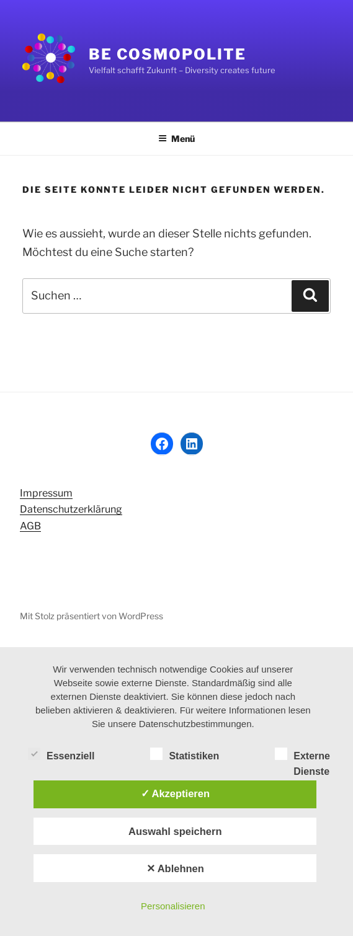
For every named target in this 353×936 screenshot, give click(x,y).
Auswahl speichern (174, 831)
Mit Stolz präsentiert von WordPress (91, 616)
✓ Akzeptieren (175, 793)
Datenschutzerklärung (71, 509)
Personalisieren (173, 906)
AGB (30, 526)
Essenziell (61, 753)
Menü (176, 138)
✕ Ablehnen (175, 868)
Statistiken (184, 753)
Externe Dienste (302, 755)
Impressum (46, 493)
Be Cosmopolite (167, 54)
